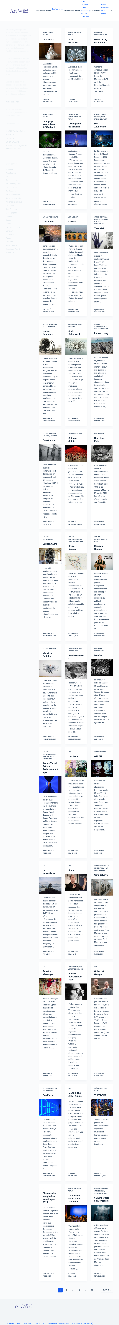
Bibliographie (11, 213)
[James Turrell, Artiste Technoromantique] (50, 784)
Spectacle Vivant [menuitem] (43, 10)
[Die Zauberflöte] (102, 138)
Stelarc (72, 870)
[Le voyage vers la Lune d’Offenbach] (50, 139)
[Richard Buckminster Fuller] (76, 991)
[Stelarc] (76, 882)
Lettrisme (73, 756)
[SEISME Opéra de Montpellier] (102, 1213)
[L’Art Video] (50, 233)
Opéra (45, 32)
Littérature (10, 234)
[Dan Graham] (50, 452)
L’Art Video (48, 221)
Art (95, 32)
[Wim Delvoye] (102, 887)
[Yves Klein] (102, 240)
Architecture (73, 648)
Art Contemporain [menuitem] (72, 10)
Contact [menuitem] (10, 1323)
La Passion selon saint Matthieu (74, 1198)
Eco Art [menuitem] (84, 14)
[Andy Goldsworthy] (76, 346)
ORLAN (98, 756)
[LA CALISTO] (50, 51)
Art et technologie (75, 969)
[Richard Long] (102, 345)
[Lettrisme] (76, 768)
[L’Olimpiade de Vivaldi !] (76, 138)
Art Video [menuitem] (85, 17)
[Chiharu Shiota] (76, 453)
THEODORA (100, 1095)
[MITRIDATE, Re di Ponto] (102, 54)
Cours (55, 217)
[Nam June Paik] (102, 453)
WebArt (98, 655)
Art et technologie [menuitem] (86, 9)
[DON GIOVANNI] (76, 54)
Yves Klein (99, 228)
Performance (99, 224)
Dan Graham (49, 440)
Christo (72, 221)
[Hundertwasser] (76, 670)
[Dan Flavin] (50, 1107)
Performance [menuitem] (57, 9)
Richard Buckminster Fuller (75, 976)
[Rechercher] (112, 11)
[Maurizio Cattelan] (50, 668)
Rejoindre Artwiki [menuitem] (24, 1323)
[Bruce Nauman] (76, 561)
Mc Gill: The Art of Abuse (16, 131)
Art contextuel (12, 187)
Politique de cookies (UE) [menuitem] (82, 1323)
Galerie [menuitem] (96, 10)
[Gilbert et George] (102, 986)
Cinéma (9, 216)
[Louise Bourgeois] (50, 346)
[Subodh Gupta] (50, 556)
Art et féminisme (49, 326)
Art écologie (99, 219)
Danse (8, 224)
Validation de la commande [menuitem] (106, 11)
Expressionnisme (13, 227)
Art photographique (14, 202)
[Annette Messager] (50, 986)
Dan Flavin (48, 1095)
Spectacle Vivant (100, 35)
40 (92, 1290)
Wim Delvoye (101, 875)
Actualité (98, 114)
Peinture (9, 242)
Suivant (107, 1290)
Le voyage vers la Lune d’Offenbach (49, 124)
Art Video (49, 217)
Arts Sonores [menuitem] (84, 3)
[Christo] (76, 233)
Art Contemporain (101, 217)
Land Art (75, 217)
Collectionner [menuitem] (39, 1323)
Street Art (10, 253)
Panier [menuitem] (103, 4)
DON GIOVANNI (12, 142)
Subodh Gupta (50, 543)
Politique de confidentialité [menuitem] (58, 1323)
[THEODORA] (102, 1107)
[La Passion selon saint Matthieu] (76, 1213)
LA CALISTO (49, 39)
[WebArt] (102, 667)
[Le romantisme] (50, 885)
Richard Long (101, 333)
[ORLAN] (102, 768)
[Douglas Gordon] (102, 561)
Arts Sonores (73, 114)
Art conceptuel (100, 866)
